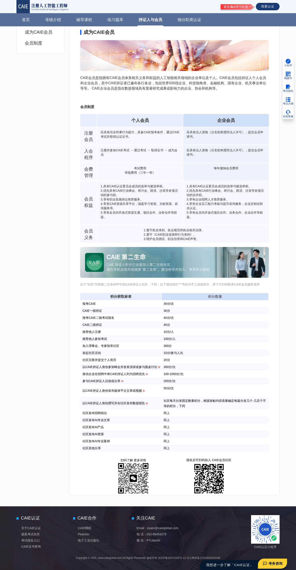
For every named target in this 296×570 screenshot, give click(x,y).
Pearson (83, 534)
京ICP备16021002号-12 (172, 557)
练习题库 (115, 20)
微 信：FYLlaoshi (148, 540)
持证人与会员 (150, 20)
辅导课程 (84, 20)
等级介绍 (53, 20)
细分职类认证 (189, 20)
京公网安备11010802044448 (203, 557)
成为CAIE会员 (39, 32)
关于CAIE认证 (31, 528)
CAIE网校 (84, 528)
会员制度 (33, 43)
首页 (26, 20)
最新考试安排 (30, 534)
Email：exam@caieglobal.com (157, 528)
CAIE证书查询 (31, 546)
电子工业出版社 (88, 540)
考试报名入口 (30, 540)
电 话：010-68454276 (151, 534)
